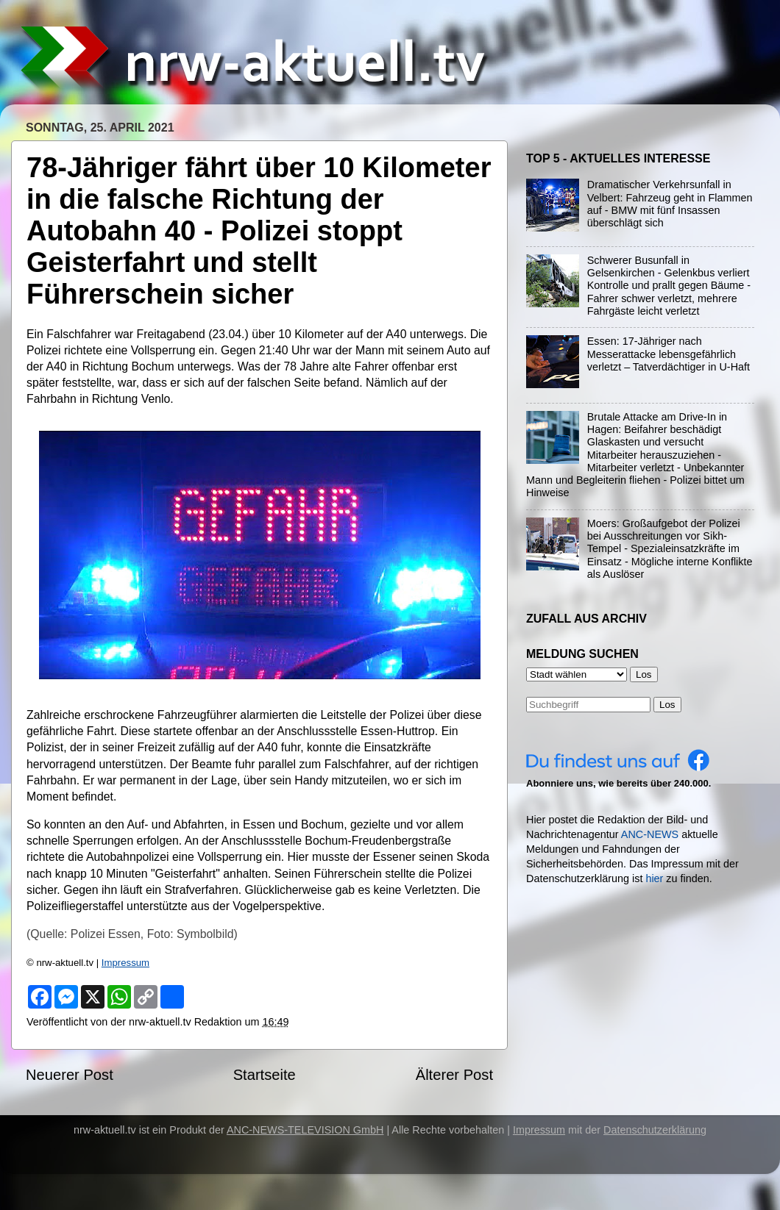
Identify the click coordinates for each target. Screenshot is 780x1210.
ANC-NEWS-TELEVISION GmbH (305, 1130)
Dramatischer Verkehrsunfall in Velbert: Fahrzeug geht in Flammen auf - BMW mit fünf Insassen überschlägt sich (670, 204)
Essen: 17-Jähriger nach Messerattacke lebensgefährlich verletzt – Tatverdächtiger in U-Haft (668, 354)
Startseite (264, 1075)
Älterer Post (454, 1075)
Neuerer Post (69, 1075)
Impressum (125, 962)
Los (667, 704)
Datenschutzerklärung (654, 1130)
